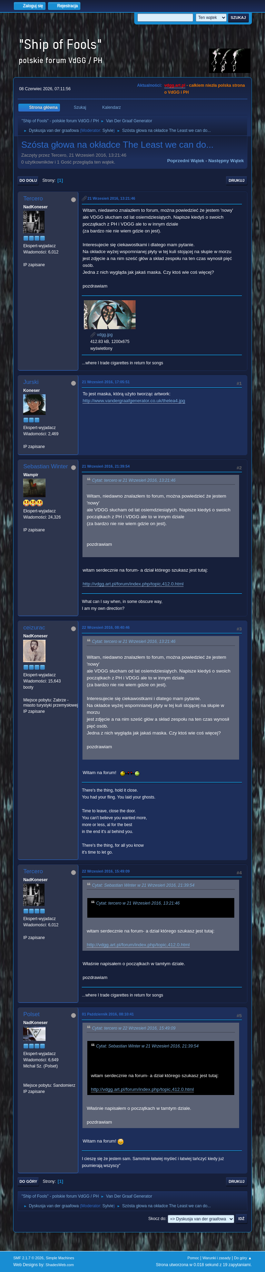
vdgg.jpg (101, 334)
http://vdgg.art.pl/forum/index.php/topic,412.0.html (133, 583)
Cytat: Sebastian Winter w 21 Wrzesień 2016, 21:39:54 (143, 885)
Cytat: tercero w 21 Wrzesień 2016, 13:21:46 (133, 480)
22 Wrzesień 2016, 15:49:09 (105, 871)
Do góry (28, 1181)
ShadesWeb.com (60, 1265)
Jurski (30, 382)
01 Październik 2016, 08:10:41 (108, 1014)
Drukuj (237, 180)
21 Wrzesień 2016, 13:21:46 (111, 198)
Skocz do (156, 1218)
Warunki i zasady (217, 1258)
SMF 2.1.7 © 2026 (28, 1258)
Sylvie (108, 130)
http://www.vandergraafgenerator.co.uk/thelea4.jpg (133, 400)
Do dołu (28, 180)
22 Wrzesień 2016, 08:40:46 (105, 627)
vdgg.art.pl (174, 85)
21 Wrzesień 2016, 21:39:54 (105, 466)
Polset (31, 1014)
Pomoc (193, 1258)
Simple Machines (60, 1258)
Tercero (33, 198)
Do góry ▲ (243, 1258)
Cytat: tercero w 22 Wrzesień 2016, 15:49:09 (133, 1028)
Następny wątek (226, 160)
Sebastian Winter (45, 466)
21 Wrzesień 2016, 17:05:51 (105, 382)
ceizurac (34, 627)
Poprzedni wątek (185, 160)
